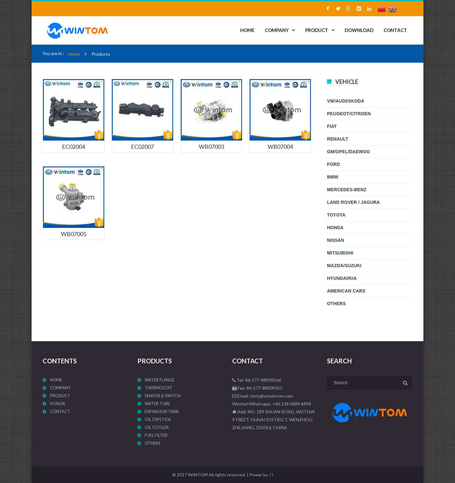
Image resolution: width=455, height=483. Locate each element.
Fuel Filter (156, 435)
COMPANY (277, 30)
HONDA (335, 227)
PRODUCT (316, 30)
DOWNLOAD (359, 30)
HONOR (57, 403)
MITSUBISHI (340, 252)
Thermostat (159, 387)
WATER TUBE (157, 403)
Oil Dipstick (158, 419)
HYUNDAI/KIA (342, 278)
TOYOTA (336, 214)
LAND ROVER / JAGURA (353, 202)
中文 (383, 11)
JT (271, 474)
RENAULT (337, 138)
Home (74, 54)
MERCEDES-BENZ (347, 189)
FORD (333, 164)
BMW (332, 176)
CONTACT (395, 30)
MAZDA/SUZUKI (344, 265)
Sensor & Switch (163, 395)
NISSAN (335, 240)
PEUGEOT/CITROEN (349, 113)
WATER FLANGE (160, 379)
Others (336, 303)
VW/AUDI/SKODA (345, 101)
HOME (247, 30)
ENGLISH (394, 11)
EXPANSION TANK (162, 411)
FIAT (332, 126)
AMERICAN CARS (346, 290)
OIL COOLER (157, 427)
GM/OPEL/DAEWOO (348, 151)
